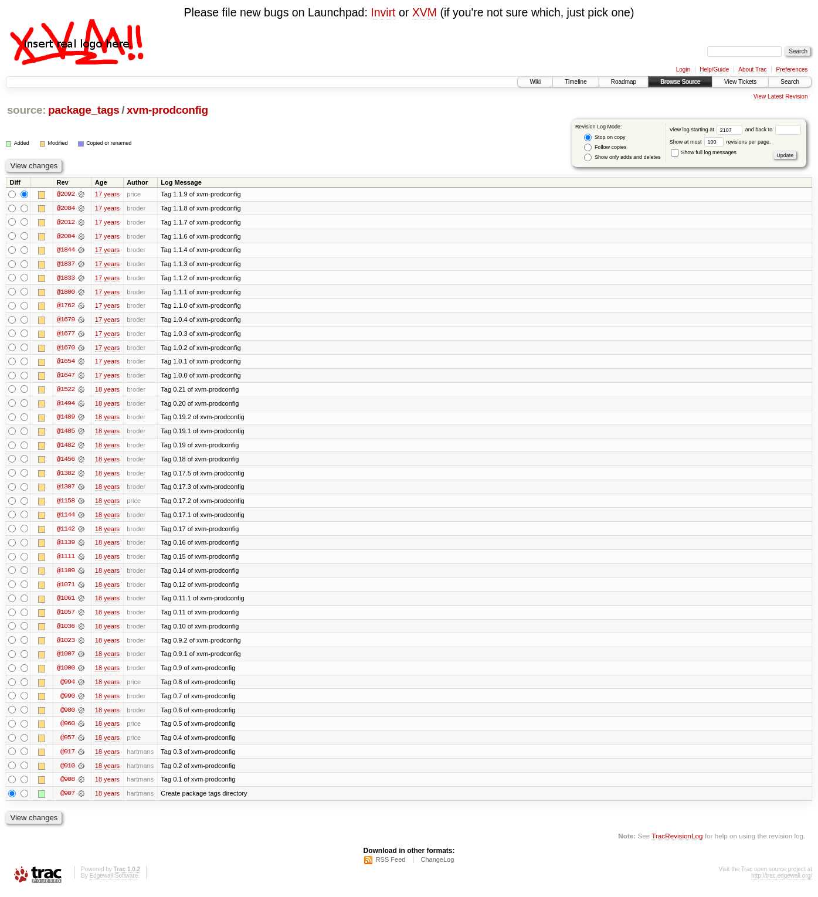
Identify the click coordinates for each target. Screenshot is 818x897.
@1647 (65, 377)
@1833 (65, 278)
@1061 (65, 602)
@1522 (65, 391)
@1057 (65, 616)
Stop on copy (604, 137)
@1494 (65, 405)
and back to (773, 129)
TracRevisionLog (676, 841)
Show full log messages (703, 152)
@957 (67, 743)
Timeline (575, 82)
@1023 (65, 644)
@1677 (65, 334)
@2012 (65, 222)
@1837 (65, 264)
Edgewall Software (113, 881)
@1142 (65, 531)
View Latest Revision (780, 96)
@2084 (65, 208)
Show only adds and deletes (622, 157)
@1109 (65, 574)
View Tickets (740, 82)
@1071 (65, 588)
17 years (107, 194)
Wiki (535, 82)
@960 (67, 728)
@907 (67, 799)
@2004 (65, 236)
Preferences (792, 69)
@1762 (65, 306)
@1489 (65, 419)
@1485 (65, 433)
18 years (107, 391)
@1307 (65, 489)
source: (26, 110)
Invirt (383, 12)
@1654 (65, 363)
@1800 (65, 292)
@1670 (65, 349)
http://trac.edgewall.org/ (781, 881)
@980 (67, 714)
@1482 (65, 447)
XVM (424, 12)
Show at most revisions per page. (720, 142)
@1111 (65, 560)
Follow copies (605, 147)
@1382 (65, 475)
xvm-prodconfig (167, 110)
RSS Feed (391, 865)
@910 (67, 771)
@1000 (65, 672)
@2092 (65, 194)
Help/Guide (714, 69)
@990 (67, 700)
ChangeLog (437, 865)
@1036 (65, 630)
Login (683, 69)
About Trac (752, 69)
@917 (67, 757)
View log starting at (707, 129)
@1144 (65, 517)
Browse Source (680, 82)
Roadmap (623, 82)
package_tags (84, 110)
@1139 (65, 546)
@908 (67, 785)
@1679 (65, 320)
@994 (67, 686)
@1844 (65, 250)
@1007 (65, 658)
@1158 (65, 503)
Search (789, 82)
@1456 (65, 461)
